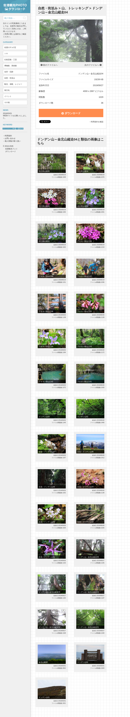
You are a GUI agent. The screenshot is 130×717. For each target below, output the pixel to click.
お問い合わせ (10, 138)
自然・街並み (9, 78)
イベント (7, 96)
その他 (7, 102)
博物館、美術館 (10, 66)
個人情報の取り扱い (13, 141)
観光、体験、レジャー (13, 84)
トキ (6, 53)
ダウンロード (71, 113)
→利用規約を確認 (96, 122)
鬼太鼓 (21, 128)
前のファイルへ (50, 65)
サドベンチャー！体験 (9, 128)
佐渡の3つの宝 (10, 47)
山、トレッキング (74, 8)
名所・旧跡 (8, 72)
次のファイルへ (91, 65)
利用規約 (8, 136)
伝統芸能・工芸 (10, 60)
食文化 (7, 90)
